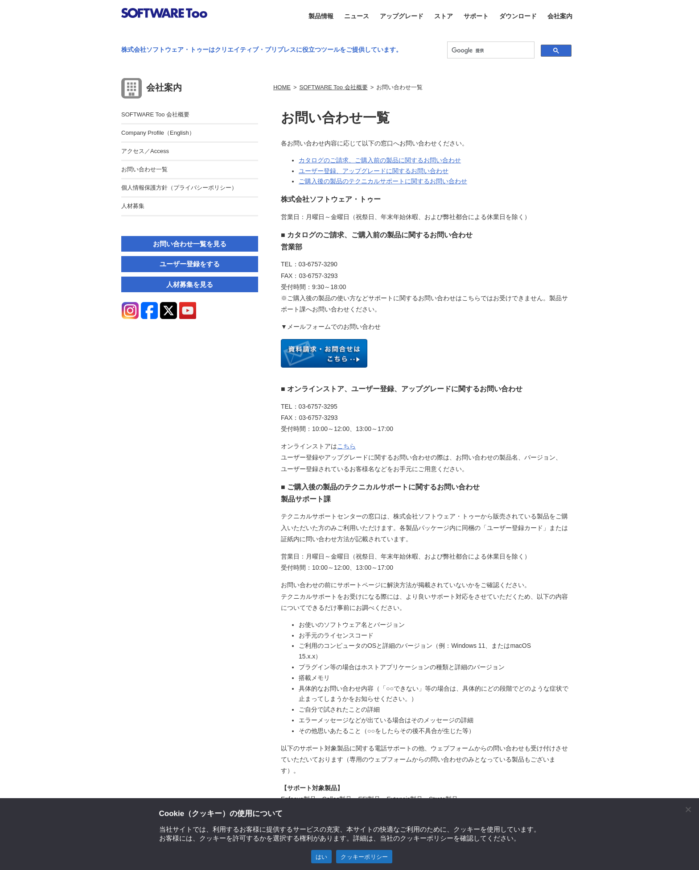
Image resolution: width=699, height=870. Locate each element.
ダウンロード (518, 16)
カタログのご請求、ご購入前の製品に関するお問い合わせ (380, 160)
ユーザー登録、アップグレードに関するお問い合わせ (373, 170)
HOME (282, 87)
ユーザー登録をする (190, 264)
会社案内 (559, 16)
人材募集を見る (189, 284)
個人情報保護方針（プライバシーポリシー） (179, 187)
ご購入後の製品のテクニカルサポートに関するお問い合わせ (383, 181)
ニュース (356, 16)
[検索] (490, 50)
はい (322, 856)
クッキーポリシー (364, 856)
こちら (346, 446)
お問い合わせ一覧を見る (189, 244)
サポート (476, 16)
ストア (443, 16)
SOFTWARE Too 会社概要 (334, 87)
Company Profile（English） (158, 132)
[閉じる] (687, 809)
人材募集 (132, 206)
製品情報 (320, 16)
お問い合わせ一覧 (144, 169)
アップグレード (402, 16)
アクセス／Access (145, 151)
